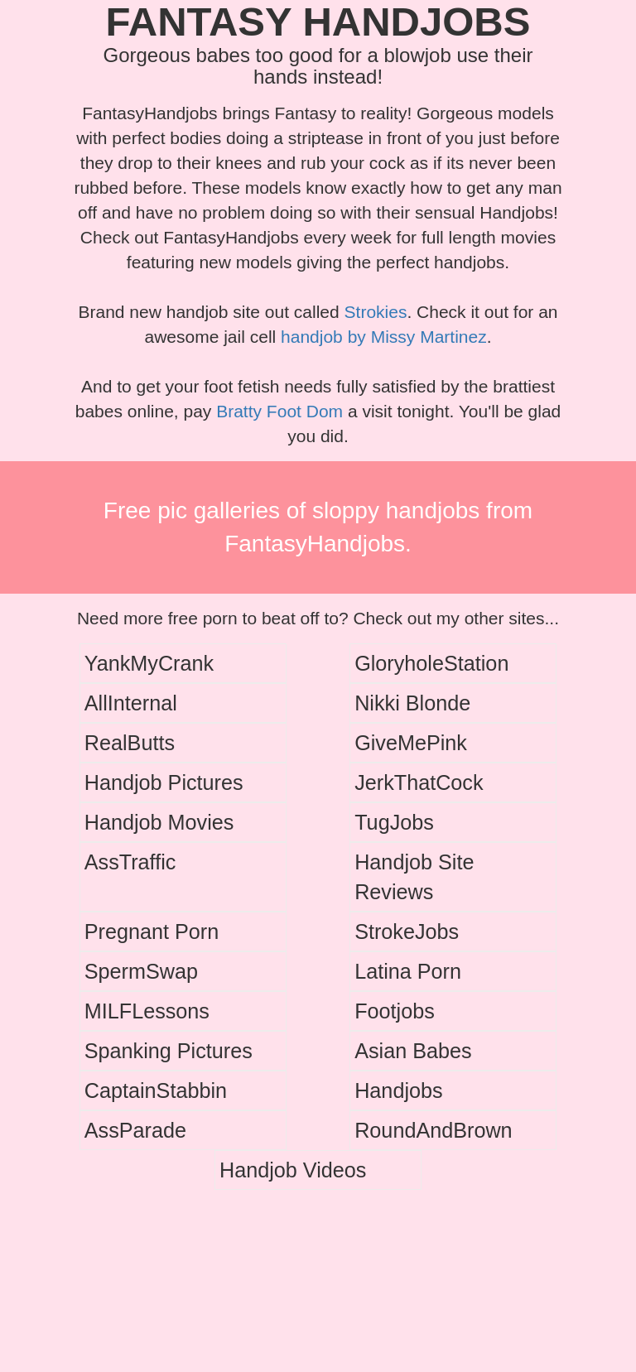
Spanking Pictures (168, 1050)
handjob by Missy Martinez (384, 336)
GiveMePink (410, 742)
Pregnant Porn (151, 931)
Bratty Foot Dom (279, 411)
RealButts (129, 742)
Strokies (375, 311)
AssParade (135, 1130)
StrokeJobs (406, 931)
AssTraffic (130, 862)
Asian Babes (412, 1050)
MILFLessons (147, 1011)
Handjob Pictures (163, 782)
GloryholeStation (431, 663)
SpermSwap (141, 971)
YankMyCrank (149, 663)
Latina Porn (407, 971)
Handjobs (398, 1090)
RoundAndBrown (433, 1130)
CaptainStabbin (155, 1090)
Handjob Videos (292, 1170)
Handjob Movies (159, 822)
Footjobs (394, 1011)
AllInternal (130, 703)
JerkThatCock (418, 782)
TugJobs (394, 822)
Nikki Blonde (412, 703)
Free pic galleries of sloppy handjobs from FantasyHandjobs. (318, 527)
